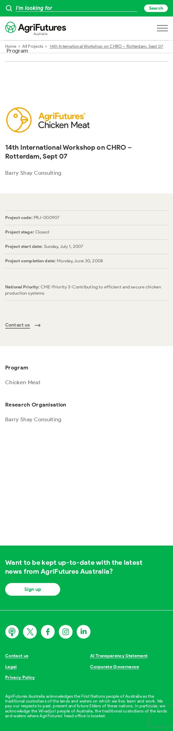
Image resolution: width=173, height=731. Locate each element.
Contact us (16, 655)
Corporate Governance (114, 666)
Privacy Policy (20, 677)
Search (156, 8)
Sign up (32, 589)
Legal (11, 666)
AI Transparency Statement (119, 655)
